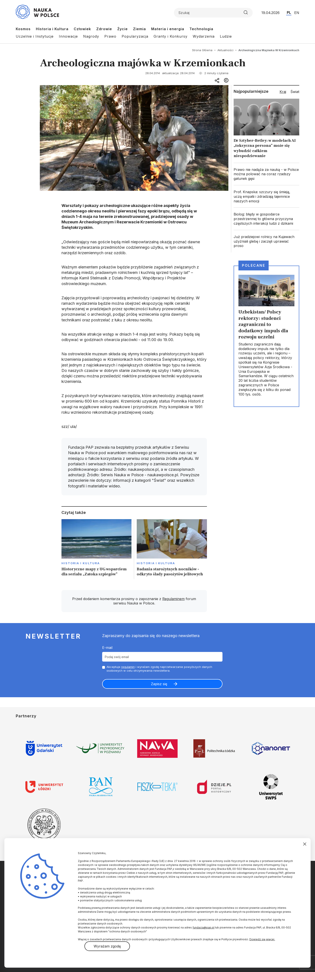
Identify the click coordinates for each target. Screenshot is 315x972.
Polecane (253, 265)
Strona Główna (202, 50)
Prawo (110, 36)
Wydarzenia (204, 36)
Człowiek (82, 29)
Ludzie (226, 36)
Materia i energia (167, 29)
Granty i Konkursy (170, 36)
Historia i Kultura (52, 29)
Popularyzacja (135, 36)
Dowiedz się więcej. (262, 939)
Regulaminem (173, 599)
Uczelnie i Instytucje (35, 36)
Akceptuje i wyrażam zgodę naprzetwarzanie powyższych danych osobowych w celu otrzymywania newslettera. (159, 668)
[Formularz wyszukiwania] (213, 13)
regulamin (128, 667)
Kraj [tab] (283, 91)
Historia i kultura (80, 563)
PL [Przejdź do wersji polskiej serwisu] (289, 12)
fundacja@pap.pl (203, 927)
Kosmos (23, 29)
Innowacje (68, 36)
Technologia (201, 29)
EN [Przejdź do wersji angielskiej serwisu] (296, 13)
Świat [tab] (294, 91)
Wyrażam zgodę (107, 946)
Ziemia (139, 29)
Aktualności (225, 50)
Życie (122, 29)
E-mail (107, 647)
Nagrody (91, 36)
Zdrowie (104, 29)
